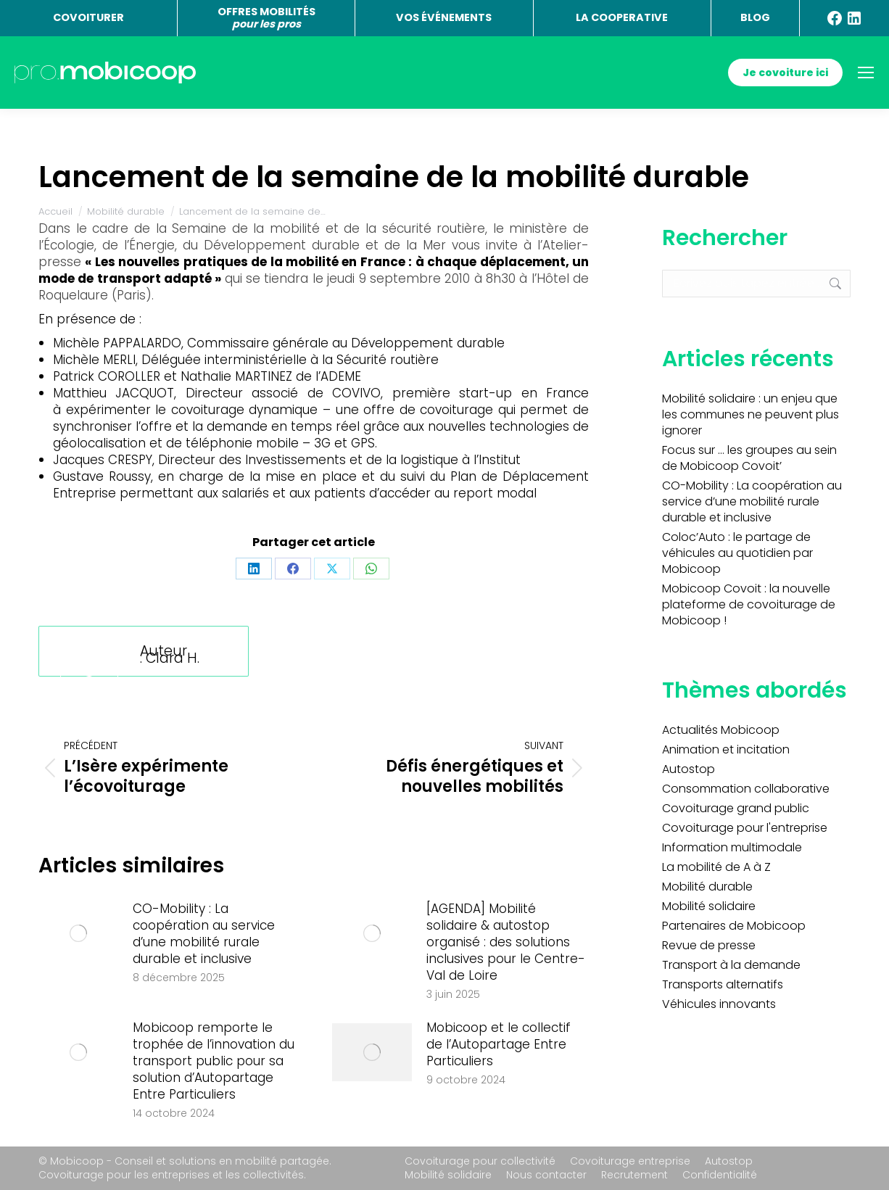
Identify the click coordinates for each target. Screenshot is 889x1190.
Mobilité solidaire (709, 906)
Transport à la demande (731, 965)
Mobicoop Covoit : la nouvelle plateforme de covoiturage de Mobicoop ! (748, 605)
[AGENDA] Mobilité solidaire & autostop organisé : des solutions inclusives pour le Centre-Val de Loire (505, 942)
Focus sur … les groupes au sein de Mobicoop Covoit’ (749, 458)
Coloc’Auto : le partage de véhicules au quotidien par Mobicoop (737, 553)
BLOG (755, 17)
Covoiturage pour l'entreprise (744, 828)
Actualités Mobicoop (721, 730)
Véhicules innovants (719, 1004)
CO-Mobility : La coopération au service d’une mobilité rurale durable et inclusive (204, 934)
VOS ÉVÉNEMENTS (444, 17)
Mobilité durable (707, 887)
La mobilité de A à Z (716, 867)
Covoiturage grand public (735, 809)
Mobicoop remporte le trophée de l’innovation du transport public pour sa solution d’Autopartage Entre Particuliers (213, 1061)
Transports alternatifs (722, 985)
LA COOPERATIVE (622, 17)
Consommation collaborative (746, 789)
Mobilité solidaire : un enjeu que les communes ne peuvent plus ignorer (750, 415)
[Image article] (78, 933)
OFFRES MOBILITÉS (266, 17)
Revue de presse (709, 946)
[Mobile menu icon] (865, 72)
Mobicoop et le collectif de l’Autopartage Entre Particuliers (498, 1045)
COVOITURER (88, 17)
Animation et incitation (726, 750)
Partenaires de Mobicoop (734, 926)
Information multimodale (732, 848)
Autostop (688, 769)
